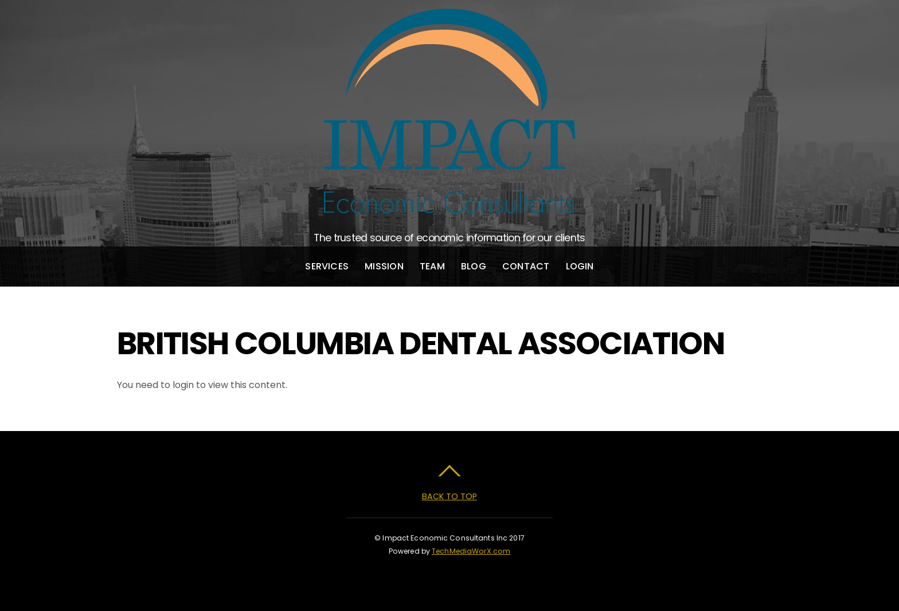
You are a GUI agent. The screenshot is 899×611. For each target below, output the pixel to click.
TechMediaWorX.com (471, 551)
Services (327, 266)
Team (432, 266)
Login (580, 266)
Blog (473, 266)
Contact (526, 266)
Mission (384, 266)
